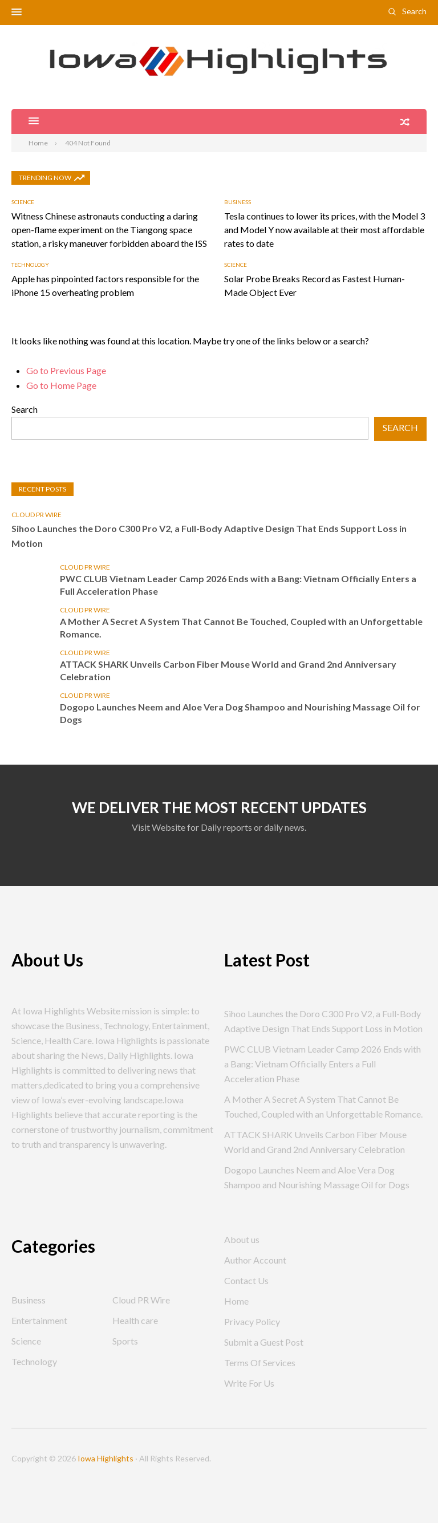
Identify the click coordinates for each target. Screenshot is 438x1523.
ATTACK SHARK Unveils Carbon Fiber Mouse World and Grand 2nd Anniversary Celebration (228, 670)
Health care (135, 1320)
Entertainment (39, 1320)
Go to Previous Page (66, 370)
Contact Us (246, 1280)
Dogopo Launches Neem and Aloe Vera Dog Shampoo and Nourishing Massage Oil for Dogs (240, 713)
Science (22, 201)
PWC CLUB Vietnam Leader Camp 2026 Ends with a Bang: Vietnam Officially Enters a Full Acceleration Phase (238, 584)
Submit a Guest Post (263, 1342)
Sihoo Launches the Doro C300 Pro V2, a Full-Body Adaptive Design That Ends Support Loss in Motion (209, 536)
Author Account (255, 1259)
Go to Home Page (61, 385)
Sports (125, 1340)
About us (241, 1239)
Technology (30, 264)
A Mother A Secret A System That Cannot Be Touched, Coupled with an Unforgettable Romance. (241, 627)
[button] (16, 13)
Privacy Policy (252, 1321)
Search (414, 11)
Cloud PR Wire (36, 514)
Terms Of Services (259, 1362)
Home (236, 1300)
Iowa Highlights (105, 1458)
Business (237, 201)
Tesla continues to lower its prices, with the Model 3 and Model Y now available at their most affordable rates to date (324, 229)
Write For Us (249, 1383)
